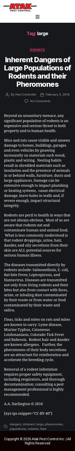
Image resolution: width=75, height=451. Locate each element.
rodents (37, 49)
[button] (37, 17)
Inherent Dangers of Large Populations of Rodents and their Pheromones (37, 72)
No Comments (40, 101)
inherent (29, 424)
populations (18, 429)
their (43, 429)
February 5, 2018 (57, 94)
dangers (15, 424)
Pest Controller (25, 94)
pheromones (54, 424)
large (40, 424)
